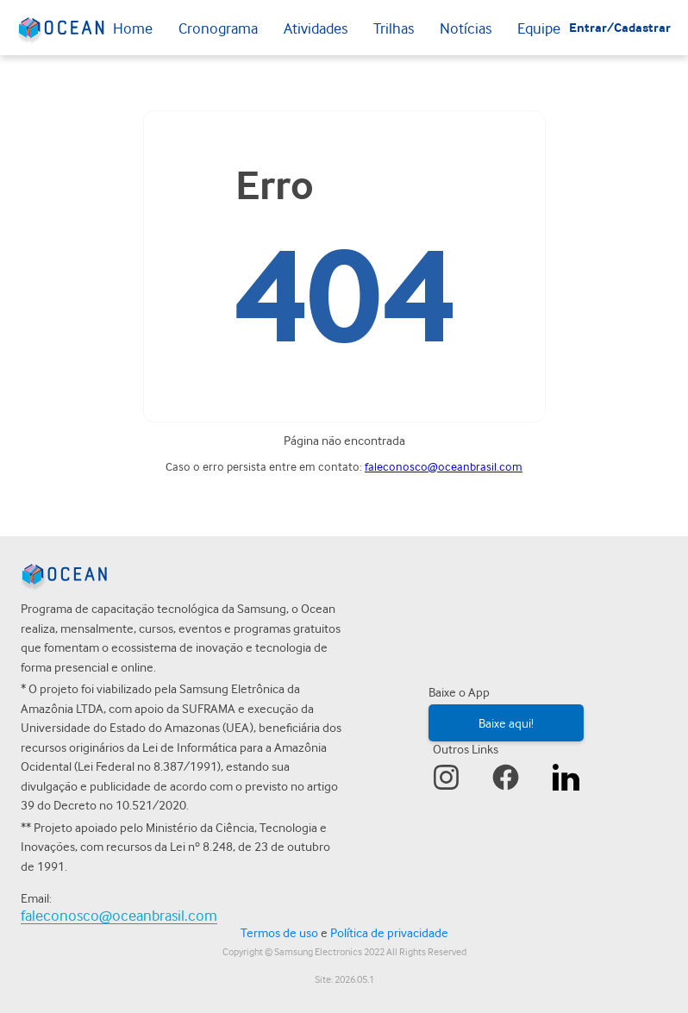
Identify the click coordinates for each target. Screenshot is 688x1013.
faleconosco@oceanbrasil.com (443, 466)
